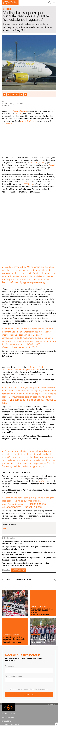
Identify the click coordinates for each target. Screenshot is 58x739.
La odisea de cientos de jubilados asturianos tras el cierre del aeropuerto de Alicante (28, 542)
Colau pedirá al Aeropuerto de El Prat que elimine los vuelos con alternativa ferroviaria (28, 548)
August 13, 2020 (33, 506)
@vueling (49, 267)
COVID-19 (28, 184)
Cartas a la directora (39, 606)
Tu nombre (9, 666)
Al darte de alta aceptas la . (29, 689)
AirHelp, (43, 481)
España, (19, 113)
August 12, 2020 (28, 347)
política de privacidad (40, 689)
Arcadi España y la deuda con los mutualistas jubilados (42, 611)
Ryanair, (52, 165)
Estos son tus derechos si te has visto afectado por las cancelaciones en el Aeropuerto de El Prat (25, 564)
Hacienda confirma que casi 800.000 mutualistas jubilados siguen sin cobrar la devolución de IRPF (14, 611)
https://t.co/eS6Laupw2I (13, 504)
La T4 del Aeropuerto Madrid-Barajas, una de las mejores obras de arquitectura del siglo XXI (29, 559)
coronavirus (7, 124)
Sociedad (7, 9)
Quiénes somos (8, 717)
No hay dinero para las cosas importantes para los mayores (14, 639)
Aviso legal (6, 721)
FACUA (34, 162)
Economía (7, 606)
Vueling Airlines (20, 111)
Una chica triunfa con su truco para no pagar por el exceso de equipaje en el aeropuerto (28, 553)
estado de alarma (28, 121)
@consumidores (32, 369)
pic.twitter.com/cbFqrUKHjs (30, 463)
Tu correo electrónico (13, 676)
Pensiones (35, 635)
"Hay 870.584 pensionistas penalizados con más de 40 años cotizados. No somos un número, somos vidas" (43, 640)
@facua (42, 162)
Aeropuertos (19, 570)
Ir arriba (50, 704)
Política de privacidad (10, 725)
